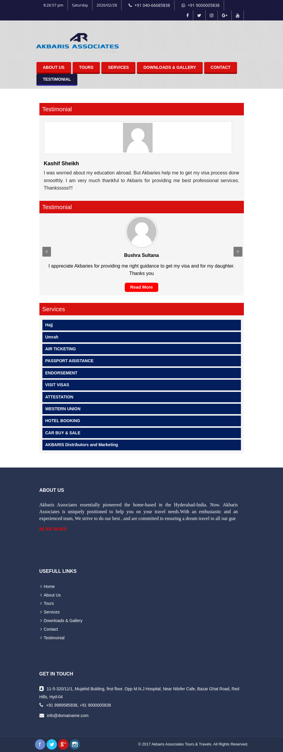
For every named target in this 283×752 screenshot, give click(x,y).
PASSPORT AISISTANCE (69, 360)
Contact (221, 67)
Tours (86, 67)
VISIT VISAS (57, 384)
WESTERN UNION (63, 408)
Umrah (51, 337)
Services (118, 67)
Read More (141, 287)
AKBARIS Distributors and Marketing (81, 444)
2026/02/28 (107, 5)
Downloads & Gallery (169, 67)
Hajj (49, 324)
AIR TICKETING (60, 348)
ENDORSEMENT (61, 373)
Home (49, 586)
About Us (54, 67)
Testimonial (57, 79)
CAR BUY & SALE (63, 432)
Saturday (80, 5)
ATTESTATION (59, 397)
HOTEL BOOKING (62, 420)
